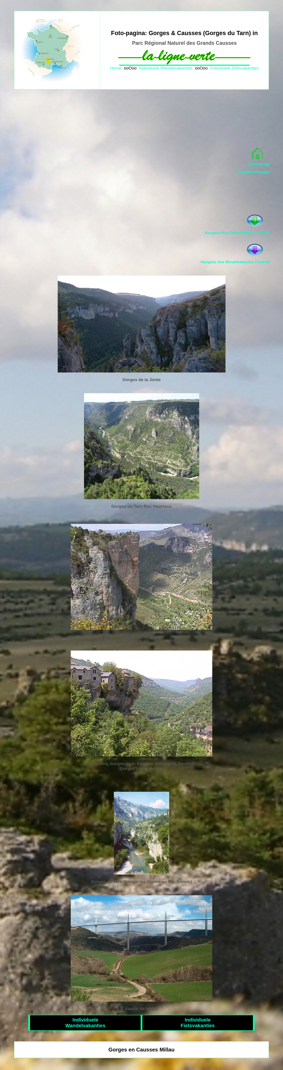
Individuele (220, 68)
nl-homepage (259, 164)
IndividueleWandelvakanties (85, 1022)
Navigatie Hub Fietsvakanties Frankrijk (237, 233)
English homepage (254, 172)
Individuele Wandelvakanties (165, 68)
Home (115, 68)
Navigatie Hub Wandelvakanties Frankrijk (235, 262)
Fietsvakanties (245, 68)
